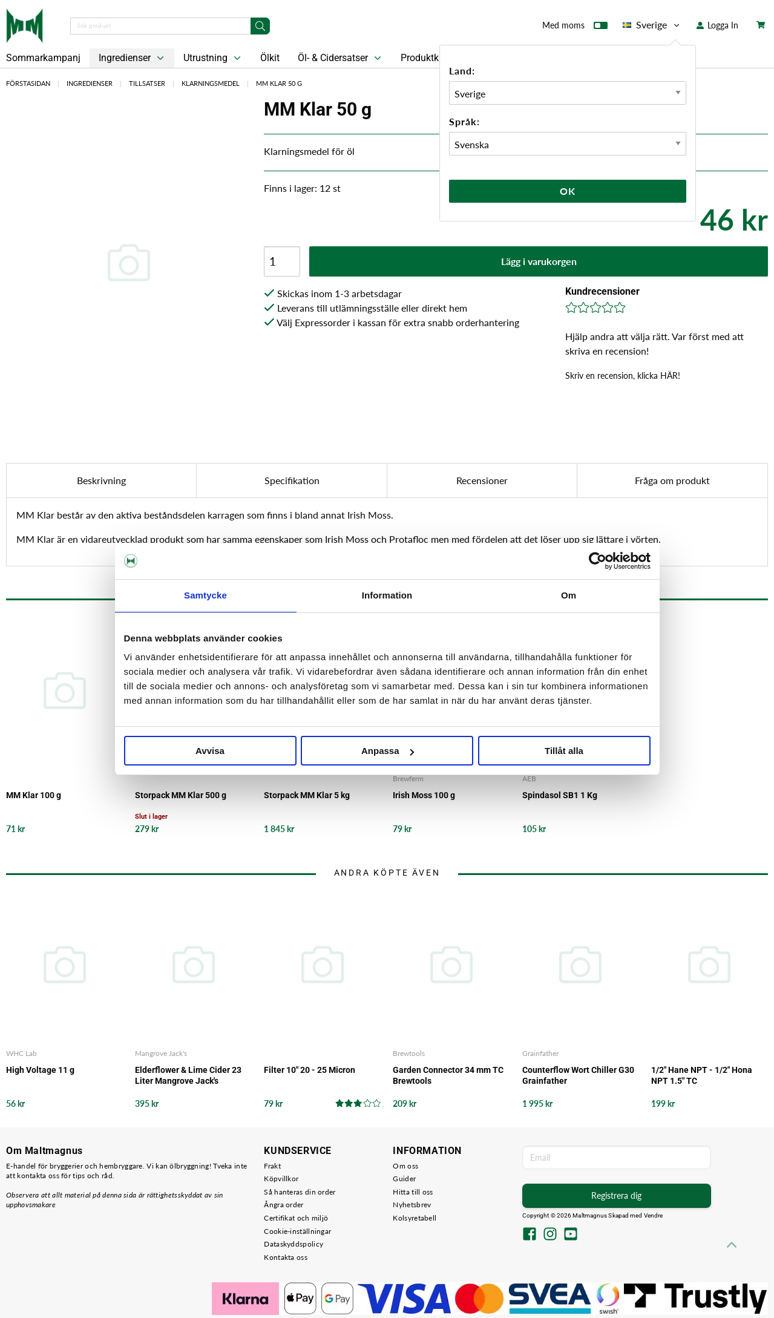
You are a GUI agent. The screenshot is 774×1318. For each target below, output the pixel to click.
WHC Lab (21, 1053)
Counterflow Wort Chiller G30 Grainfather (578, 1075)
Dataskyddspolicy (293, 1243)
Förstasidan (28, 83)
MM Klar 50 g (279, 83)
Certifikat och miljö (296, 1217)
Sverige (652, 25)
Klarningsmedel (211, 83)
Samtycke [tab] (205, 595)
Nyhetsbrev (412, 1204)
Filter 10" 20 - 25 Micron (309, 1070)
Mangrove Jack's (161, 1053)
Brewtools (409, 1053)
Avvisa (210, 751)
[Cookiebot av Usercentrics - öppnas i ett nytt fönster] (598, 561)
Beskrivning (101, 480)
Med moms (575, 28)
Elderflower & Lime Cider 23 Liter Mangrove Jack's (188, 1075)
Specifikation (292, 480)
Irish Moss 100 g (424, 795)
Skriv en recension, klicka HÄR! (622, 375)
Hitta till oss (413, 1191)
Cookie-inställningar (297, 1231)
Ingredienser (132, 58)
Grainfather (540, 1053)
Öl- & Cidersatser (341, 58)
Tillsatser (147, 83)
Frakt (272, 1165)
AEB (529, 778)
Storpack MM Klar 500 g (180, 795)
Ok (568, 191)
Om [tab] (568, 595)
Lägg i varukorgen (539, 261)
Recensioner (482, 480)
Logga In (717, 25)
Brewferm (408, 778)
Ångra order (283, 1204)
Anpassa (387, 751)
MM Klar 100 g (33, 795)
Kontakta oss (285, 1257)
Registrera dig (616, 1195)
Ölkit (270, 58)
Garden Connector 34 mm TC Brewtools (448, 1075)
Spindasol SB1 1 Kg (559, 795)
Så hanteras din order (299, 1191)
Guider (404, 1178)
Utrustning (213, 58)
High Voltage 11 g (40, 1070)
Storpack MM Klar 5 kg (307, 795)
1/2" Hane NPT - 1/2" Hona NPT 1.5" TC (701, 1075)
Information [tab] (387, 595)
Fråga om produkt (672, 480)
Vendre (653, 1215)
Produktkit (430, 58)
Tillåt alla (564, 751)
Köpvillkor (281, 1178)
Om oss (405, 1165)
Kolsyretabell (414, 1217)
